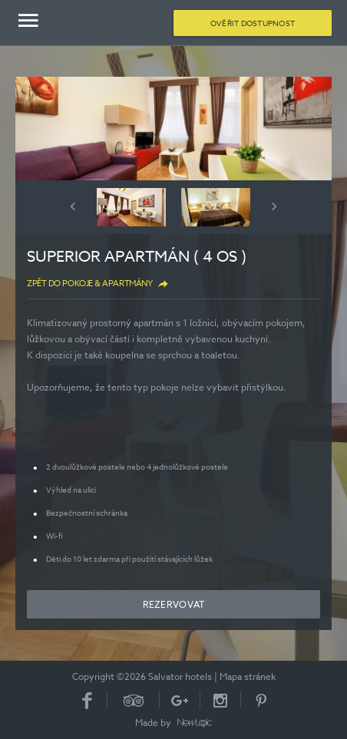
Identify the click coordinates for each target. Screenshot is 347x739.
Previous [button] (72, 206)
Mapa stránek (248, 676)
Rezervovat (174, 604)
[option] (173, 128)
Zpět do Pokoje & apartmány (89, 283)
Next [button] (274, 206)
